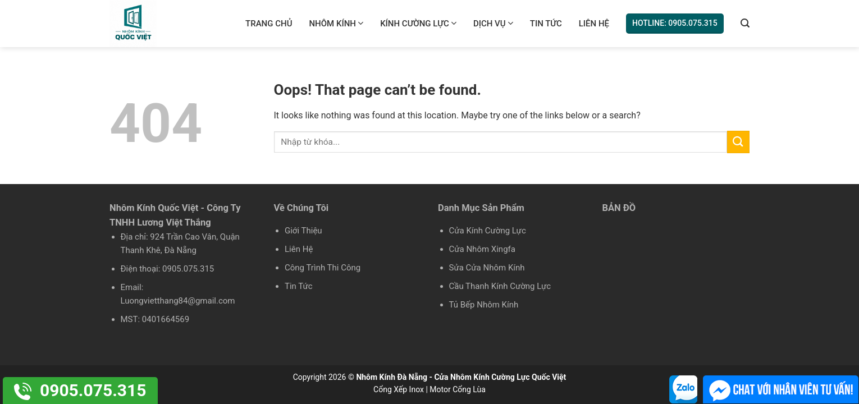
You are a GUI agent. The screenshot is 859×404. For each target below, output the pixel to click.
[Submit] (738, 142)
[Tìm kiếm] (745, 23)
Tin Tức (546, 24)
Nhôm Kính (336, 23)
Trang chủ (268, 24)
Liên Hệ (594, 24)
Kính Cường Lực (418, 23)
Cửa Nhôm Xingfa (482, 249)
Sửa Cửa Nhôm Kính (487, 268)
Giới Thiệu (303, 231)
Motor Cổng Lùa (458, 389)
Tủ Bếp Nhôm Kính (484, 305)
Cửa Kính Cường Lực (487, 231)
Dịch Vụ (493, 23)
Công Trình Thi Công (322, 268)
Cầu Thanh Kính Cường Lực (500, 286)
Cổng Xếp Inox (398, 389)
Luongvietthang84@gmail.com (178, 301)
